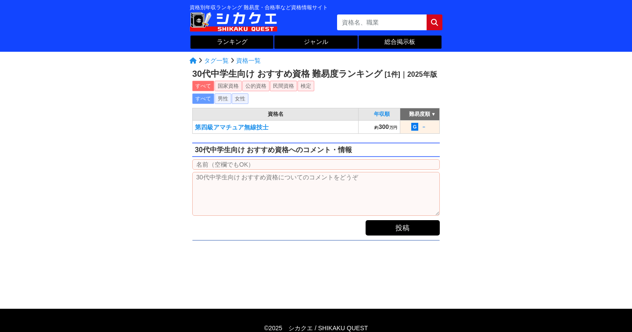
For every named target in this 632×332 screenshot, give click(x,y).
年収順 (382, 114)
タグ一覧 (216, 60)
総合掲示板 (399, 41)
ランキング (232, 41)
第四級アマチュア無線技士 (232, 127)
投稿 (402, 228)
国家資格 (228, 86)
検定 (306, 86)
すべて (203, 86)
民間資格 (283, 86)
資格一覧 (248, 60)
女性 (240, 99)
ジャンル (316, 41)
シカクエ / (328, 328)
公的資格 (255, 86)
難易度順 (420, 114)
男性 (223, 99)
